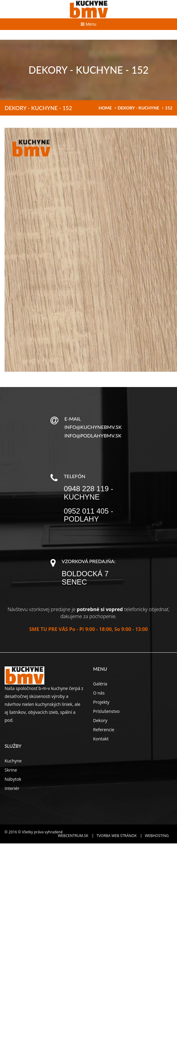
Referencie (103, 729)
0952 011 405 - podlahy (88, 515)
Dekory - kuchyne (138, 107)
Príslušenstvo (106, 711)
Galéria (100, 684)
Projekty (101, 702)
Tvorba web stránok (117, 836)
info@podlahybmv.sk (93, 435)
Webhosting (157, 836)
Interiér (12, 788)
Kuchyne (13, 761)
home (105, 107)
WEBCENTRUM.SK (73, 836)
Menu (88, 24)
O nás (99, 693)
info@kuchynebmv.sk (93, 427)
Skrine (11, 770)
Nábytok (13, 779)
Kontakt (101, 739)
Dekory (100, 720)
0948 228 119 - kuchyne (88, 493)
